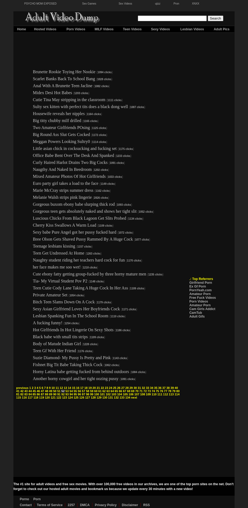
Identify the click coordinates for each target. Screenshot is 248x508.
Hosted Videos (45, 29)
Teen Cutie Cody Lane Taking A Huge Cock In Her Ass (80, 288)
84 (30, 394)
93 (67, 394)
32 (143, 387)
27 (122, 387)
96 (79, 394)
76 (161, 391)
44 (30, 391)
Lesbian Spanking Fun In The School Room (70, 316)
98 (87, 394)
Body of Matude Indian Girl (57, 343)
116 (24, 397)
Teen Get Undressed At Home (58, 253)
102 (108, 394)
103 (114, 394)
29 (131, 387)
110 (154, 394)
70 (136, 391)
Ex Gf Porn (197, 286)
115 (18, 397)
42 (22, 391)
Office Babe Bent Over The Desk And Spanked (73, 155)
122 (58, 397)
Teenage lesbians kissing (54, 246)
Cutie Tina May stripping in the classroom (69, 99)
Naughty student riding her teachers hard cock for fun (79, 260)
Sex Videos (125, 3)
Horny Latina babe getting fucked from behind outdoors (81, 371)
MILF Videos (104, 29)
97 (83, 394)
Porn (36, 499)
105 (125, 394)
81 (17, 394)
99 (91, 394)
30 (135, 387)
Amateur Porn (199, 294)
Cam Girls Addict (202, 309)
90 (54, 394)
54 (71, 391)
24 (110, 387)
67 (124, 391)
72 (145, 391)
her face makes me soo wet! (57, 267)
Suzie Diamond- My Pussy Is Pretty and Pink (72, 357)
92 (63, 394)
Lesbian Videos (192, 29)
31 (139, 387)
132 (116, 397)
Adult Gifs (197, 316)
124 (70, 397)
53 (67, 391)
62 (104, 391)
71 (141, 391)
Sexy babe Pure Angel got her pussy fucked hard (74, 232)
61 (100, 391)
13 (65, 387)
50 (54, 391)
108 (142, 394)
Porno (24, 499)
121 (53, 397)
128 (93, 397)
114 (177, 394)
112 (165, 394)
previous (22, 387)
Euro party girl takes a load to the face (65, 183)
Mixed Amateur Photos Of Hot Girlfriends (69, 176)
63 (108, 391)
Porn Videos (75, 29)
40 (176, 387)
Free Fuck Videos (202, 298)
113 (171, 394)
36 (159, 387)
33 (147, 387)
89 (50, 394)
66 (120, 391)
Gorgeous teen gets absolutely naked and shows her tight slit (85, 211)
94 (71, 394)
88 (46, 394)
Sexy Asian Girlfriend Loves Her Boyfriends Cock (76, 309)
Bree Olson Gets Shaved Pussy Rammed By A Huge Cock (83, 239)
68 (128, 391)
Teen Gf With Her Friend (54, 350)
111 (159, 394)
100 (96, 394)
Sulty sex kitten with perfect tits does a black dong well (80, 106)
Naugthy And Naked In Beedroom (62, 169)
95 (75, 394)
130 (104, 397)
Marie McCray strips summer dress (63, 190)
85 (34, 394)
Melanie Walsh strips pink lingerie (62, 197)
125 (76, 397)
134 (127, 397)
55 (75, 391)
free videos (124, 484)
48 (46, 391)
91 (58, 394)
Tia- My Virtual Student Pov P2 (60, 281)
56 (79, 391)
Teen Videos (132, 29)
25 (114, 387)
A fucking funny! (47, 323)
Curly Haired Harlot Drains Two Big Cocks (70, 162)
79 (173, 391)
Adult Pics (222, 29)
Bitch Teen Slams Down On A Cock (64, 302)
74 (153, 391)
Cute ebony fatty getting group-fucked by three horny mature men (89, 274)
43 (26, 391)
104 (119, 394)
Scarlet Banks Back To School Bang (64, 78)
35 (155, 387)
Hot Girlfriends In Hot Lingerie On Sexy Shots (73, 329)
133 (122, 397)
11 (57, 387)
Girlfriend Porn (200, 283)
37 (163, 387)
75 (157, 391)
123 (64, 397)
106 (131, 394)
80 (178, 391)
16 (77, 387)
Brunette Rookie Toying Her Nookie (64, 71)
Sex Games (89, 3)
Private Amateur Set (50, 295)
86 (38, 394)
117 (30, 397)
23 (106, 387)
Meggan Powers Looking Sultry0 (61, 141)
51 (58, 391)
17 (81, 387)
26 (118, 387)
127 (87, 397)
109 (148, 394)
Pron (176, 3)
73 (149, 391)
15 (73, 387)
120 (47, 397)
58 (87, 391)
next (134, 397)
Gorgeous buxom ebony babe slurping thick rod (74, 204)
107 (136, 394)
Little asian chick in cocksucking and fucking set (75, 148)
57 (83, 391)
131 (110, 397)
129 (99, 397)
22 (102, 387)
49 (50, 391)
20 (94, 387)
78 (169, 391)
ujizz (157, 3)
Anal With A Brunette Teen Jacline (62, 85)
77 (165, 391)
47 (42, 391)
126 (81, 397)
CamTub (195, 313)
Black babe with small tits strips (60, 336)
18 (85, 387)
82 (22, 394)
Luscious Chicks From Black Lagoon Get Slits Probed (79, 218)
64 (112, 391)
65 (116, 391)
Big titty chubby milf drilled (57, 120)
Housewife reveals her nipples (59, 113)
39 (172, 387)
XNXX (195, 3)
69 (132, 391)
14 (69, 387)
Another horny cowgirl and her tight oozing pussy (76, 378)
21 (98, 387)
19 (90, 387)
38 (168, 387)
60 (95, 391)
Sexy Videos (160, 29)
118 (36, 397)
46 (38, 391)
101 (102, 394)
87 (42, 394)
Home (21, 29)
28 (127, 387)
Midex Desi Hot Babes (52, 92)
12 (61, 387)
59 (91, 391)
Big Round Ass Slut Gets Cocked (61, 134)
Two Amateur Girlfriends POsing (61, 127)
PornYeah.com (200, 290)
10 (53, 387)
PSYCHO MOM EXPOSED (40, 3)
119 (41, 397)
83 (26, 394)
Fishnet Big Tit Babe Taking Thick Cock (68, 364)
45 (34, 391)
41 (17, 391)
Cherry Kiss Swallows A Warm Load (64, 225)
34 (151, 387)
